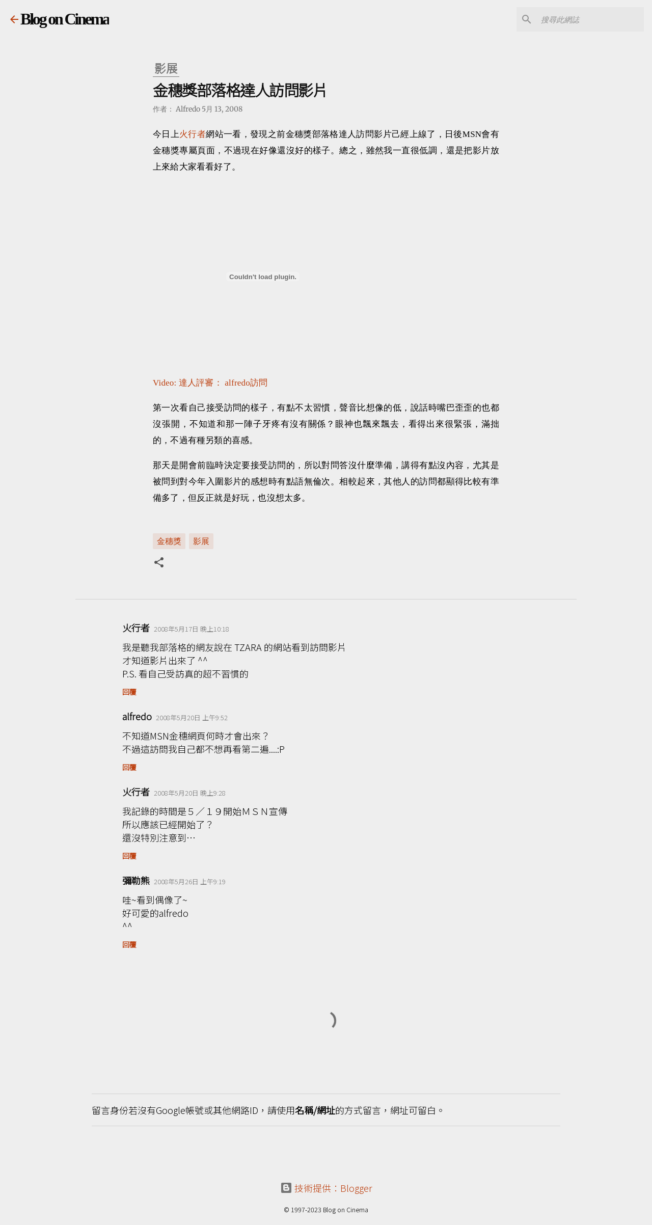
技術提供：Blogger (326, 1187)
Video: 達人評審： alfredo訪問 (210, 383)
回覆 (129, 692)
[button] (159, 563)
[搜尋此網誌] (590, 19)
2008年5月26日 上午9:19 (190, 881)
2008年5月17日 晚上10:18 (191, 629)
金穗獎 (169, 540)
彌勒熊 (136, 880)
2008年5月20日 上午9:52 (192, 717)
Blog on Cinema (64, 19)
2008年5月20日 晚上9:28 (190, 793)
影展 (201, 540)
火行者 (192, 134)
